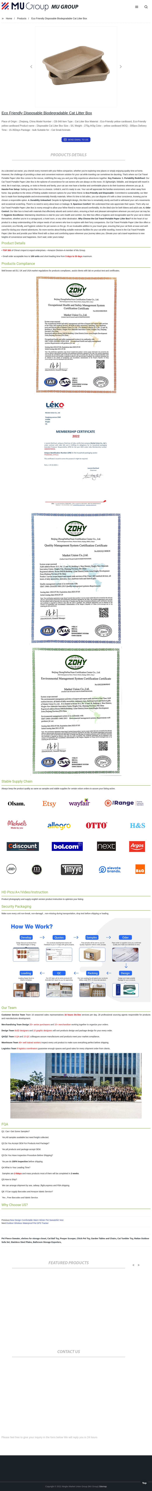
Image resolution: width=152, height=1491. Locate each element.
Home (9, 18)
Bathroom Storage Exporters (47, 1242)
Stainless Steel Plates (21, 1242)
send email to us (76, 139)
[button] (136, 7)
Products (21, 18)
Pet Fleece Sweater (10, 1238)
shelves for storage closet (33, 1238)
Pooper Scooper (68, 1238)
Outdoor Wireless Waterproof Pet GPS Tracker (27, 1223)
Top (144, 1482)
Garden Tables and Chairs (103, 1238)
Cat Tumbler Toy (125, 1238)
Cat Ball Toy (53, 1238)
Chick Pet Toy (83, 1238)
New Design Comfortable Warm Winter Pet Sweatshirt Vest (36, 1220)
